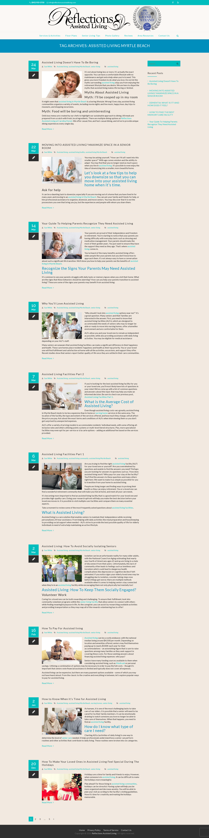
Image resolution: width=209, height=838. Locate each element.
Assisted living (62, 66)
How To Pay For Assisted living (62, 628)
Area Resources (146, 35)
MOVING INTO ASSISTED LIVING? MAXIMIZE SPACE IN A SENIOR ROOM (163, 93)
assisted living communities (124, 783)
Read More (48, 129)
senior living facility (89, 601)
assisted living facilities (122, 507)
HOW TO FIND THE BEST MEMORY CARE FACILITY (161, 113)
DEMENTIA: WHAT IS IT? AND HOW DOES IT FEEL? (163, 104)
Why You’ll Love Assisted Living (63, 303)
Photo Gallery (112, 35)
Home (82, 830)
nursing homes (96, 703)
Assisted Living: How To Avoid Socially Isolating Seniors (79, 546)
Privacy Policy (94, 830)
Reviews (128, 35)
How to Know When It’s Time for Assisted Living (74, 699)
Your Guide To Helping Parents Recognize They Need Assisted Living (87, 223)
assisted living (112, 66)
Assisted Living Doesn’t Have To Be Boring (70, 62)
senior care (67, 738)
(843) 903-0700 (37, 2)
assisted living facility (77, 152)
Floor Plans (71, 35)
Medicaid (120, 663)
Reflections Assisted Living (104, 833)
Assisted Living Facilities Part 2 (63, 374)
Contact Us (164, 35)
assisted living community (78, 458)
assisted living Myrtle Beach (79, 66)
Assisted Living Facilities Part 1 (99, 397)
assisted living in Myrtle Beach (73, 101)
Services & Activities (49, 35)
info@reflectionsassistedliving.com (62, 2)
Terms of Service (110, 830)
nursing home (101, 413)
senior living (95, 66)
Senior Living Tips (91, 35)
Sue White (48, 66)
